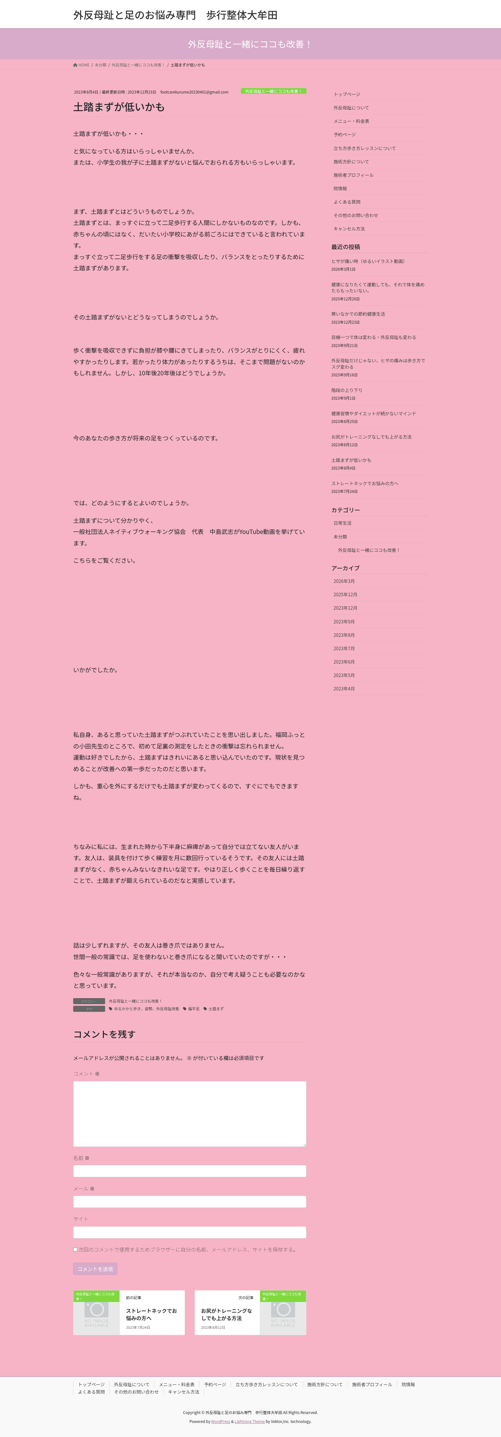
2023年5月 (344, 675)
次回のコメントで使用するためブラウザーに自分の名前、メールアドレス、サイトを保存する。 (188, 1249)
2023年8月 (344, 635)
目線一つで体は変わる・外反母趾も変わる (373, 337)
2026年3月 (344, 581)
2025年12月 (346, 594)
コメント (86, 1073)
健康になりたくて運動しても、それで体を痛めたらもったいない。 (378, 287)
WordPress (220, 1421)
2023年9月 (344, 621)
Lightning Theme (250, 1421)
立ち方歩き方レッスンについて (365, 148)
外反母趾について (351, 107)
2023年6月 (344, 661)
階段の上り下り (347, 390)
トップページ (347, 94)
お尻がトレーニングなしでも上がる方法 (226, 1314)
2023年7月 (344, 648)
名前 (81, 1158)
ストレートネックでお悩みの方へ (151, 1314)
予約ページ (345, 134)
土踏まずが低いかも (351, 460)
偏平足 (194, 1008)
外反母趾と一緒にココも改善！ (273, 91)
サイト (81, 1219)
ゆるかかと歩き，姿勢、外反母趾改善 (146, 1008)
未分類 (340, 536)
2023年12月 (346, 608)
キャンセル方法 (349, 228)
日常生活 (342, 523)
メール (84, 1188)
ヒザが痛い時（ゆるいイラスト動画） (369, 261)
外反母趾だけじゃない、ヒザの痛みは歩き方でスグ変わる (378, 363)
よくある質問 (347, 202)
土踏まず (216, 1008)
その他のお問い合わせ (356, 215)
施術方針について (351, 161)
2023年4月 (344, 688)
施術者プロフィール (354, 175)
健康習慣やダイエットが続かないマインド (373, 413)
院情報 (340, 188)
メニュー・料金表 (351, 121)
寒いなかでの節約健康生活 (358, 314)
